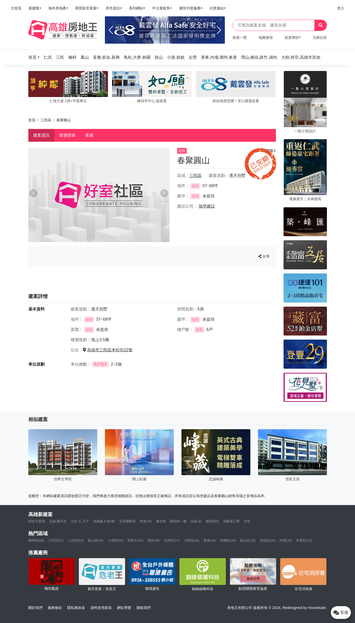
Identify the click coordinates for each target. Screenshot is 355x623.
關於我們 (35, 608)
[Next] (218, 30)
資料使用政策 (101, 608)
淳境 (247, 521)
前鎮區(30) (268, 540)
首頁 (31, 120)
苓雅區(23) (304, 540)
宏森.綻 (196, 521)
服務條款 (55, 608)
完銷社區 (320, 37)
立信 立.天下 (80, 521)
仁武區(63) (76, 540)
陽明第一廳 (178, 521)
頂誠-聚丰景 (58, 521)
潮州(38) (153, 540)
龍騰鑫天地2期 (104, 521)
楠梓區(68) (36, 540)
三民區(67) (56, 540)
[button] (35, 57)
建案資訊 (41, 135)
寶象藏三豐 (231, 521)
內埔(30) (285, 540)
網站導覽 (124, 608)
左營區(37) (172, 540)
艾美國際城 (127, 521)
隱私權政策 (76, 608)
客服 (89, 135)
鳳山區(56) (96, 540)
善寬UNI (146, 521)
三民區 (46, 120)
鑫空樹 (161, 521)
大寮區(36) (192, 540)
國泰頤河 (212, 521)
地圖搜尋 (266, 37)
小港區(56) (116, 540)
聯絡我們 (144, 608)
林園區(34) (228, 540)
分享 (264, 256)
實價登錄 (67, 135)
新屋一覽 (239, 37)
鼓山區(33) (248, 540)
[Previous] (110, 30)
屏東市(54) (135, 540)
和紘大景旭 (36, 521)
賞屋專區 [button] (292, 37)
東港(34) (209, 540)
